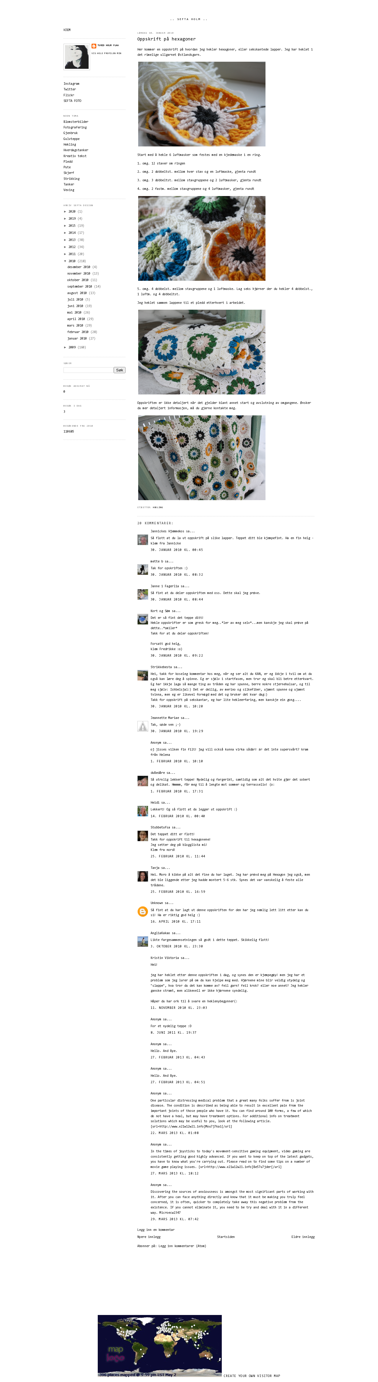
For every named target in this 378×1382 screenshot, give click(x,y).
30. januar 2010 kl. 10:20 (177, 706)
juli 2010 (76, 299)
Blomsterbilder (75, 122)
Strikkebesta (161, 667)
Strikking (71, 179)
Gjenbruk (70, 133)
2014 (73, 233)
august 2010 (78, 293)
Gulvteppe (71, 139)
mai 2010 (75, 312)
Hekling (158, 507)
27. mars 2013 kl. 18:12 (175, 1173)
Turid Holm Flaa (108, 45)
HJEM (67, 30)
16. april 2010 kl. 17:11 (176, 921)
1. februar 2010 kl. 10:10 (177, 761)
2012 (73, 247)
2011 (73, 254)
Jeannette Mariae (165, 718)
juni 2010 (76, 306)
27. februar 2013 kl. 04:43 (178, 1057)
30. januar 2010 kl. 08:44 (177, 599)
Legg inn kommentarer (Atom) (182, 1246)
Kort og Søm (160, 611)
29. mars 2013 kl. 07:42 (175, 1219)
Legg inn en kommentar (156, 1230)
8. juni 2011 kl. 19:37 (174, 1033)
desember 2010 (79, 267)
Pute (67, 167)
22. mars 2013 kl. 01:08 (175, 1133)
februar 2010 (78, 332)
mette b (157, 561)
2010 (73, 261)
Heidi (155, 803)
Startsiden (226, 1237)
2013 (73, 240)
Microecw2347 (170, 1213)
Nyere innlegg (148, 1237)
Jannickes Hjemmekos (167, 531)
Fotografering (75, 127)
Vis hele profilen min (106, 53)
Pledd (67, 162)
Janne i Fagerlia (165, 586)
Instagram (71, 84)
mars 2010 (76, 325)
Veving (68, 190)
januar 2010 (78, 338)
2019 (73, 219)
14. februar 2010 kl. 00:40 (178, 816)
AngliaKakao (160, 933)
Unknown (157, 903)
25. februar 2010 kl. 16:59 (178, 892)
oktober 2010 (78, 280)
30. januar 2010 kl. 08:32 (177, 575)
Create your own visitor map (252, 1376)
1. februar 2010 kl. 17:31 (177, 791)
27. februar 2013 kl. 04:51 (178, 1082)
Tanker (68, 184)
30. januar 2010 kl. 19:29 (177, 731)
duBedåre (158, 773)
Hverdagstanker (75, 150)
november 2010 (79, 273)
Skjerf (68, 173)
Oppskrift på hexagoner (166, 39)
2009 (73, 347)
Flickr (68, 95)
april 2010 (77, 319)
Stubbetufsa (160, 827)
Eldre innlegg (303, 1237)
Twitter (69, 89)
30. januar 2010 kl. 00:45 (177, 550)
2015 (73, 226)
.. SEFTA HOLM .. (189, 19)
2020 (73, 211)
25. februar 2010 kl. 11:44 (178, 856)
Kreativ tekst (75, 156)
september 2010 (80, 286)
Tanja (155, 868)
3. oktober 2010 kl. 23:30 (177, 946)
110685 (68, 431)
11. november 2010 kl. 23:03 (179, 1008)
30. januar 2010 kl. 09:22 (177, 655)
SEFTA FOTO (72, 101)
